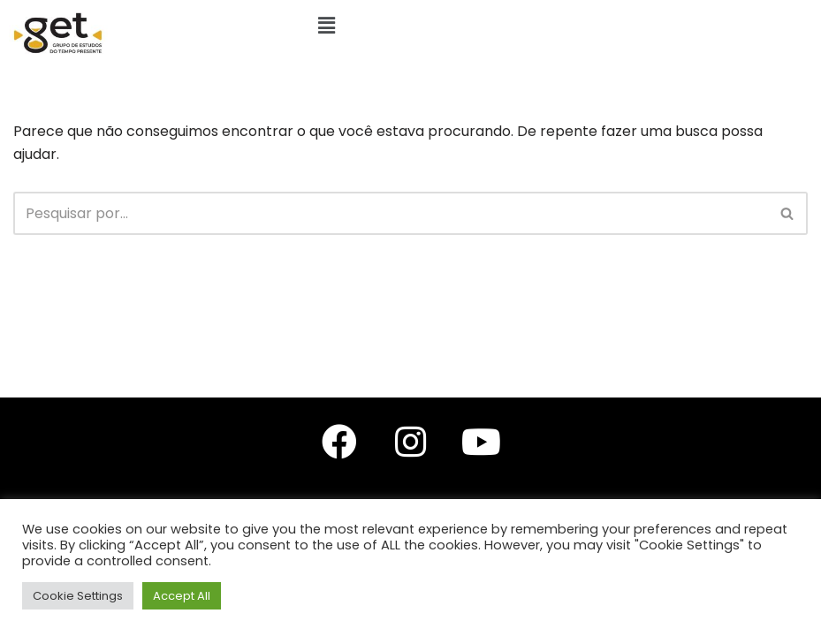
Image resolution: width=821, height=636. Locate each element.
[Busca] (390, 213)
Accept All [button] (181, 595)
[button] (326, 25)
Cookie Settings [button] (78, 595)
